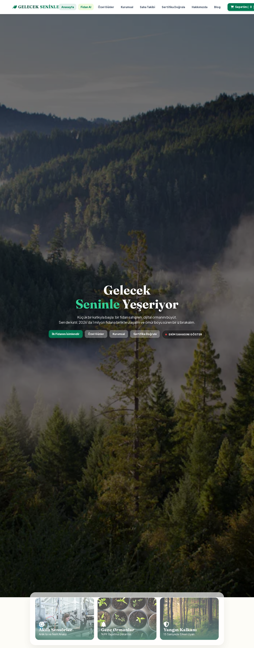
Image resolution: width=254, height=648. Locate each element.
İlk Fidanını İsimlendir (66, 334)
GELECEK (36, 7)
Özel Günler (106, 7)
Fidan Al (86, 7)
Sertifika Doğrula (173, 7)
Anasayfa (67, 7)
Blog (217, 7)
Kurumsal (127, 7)
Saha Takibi (147, 7)
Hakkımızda (199, 7)
